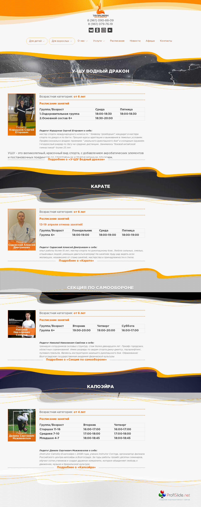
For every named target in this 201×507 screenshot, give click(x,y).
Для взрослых (62, 41)
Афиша (150, 41)
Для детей (37, 41)
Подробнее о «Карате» (76, 261)
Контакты (166, 41)
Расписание (117, 41)
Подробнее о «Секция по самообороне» (76, 359)
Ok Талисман (97, 30)
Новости (135, 41)
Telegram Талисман (103, 30)
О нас (83, 41)
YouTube (110, 30)
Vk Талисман (91, 30)
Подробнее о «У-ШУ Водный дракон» (76, 159)
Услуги (99, 41)
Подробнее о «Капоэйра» (76, 467)
